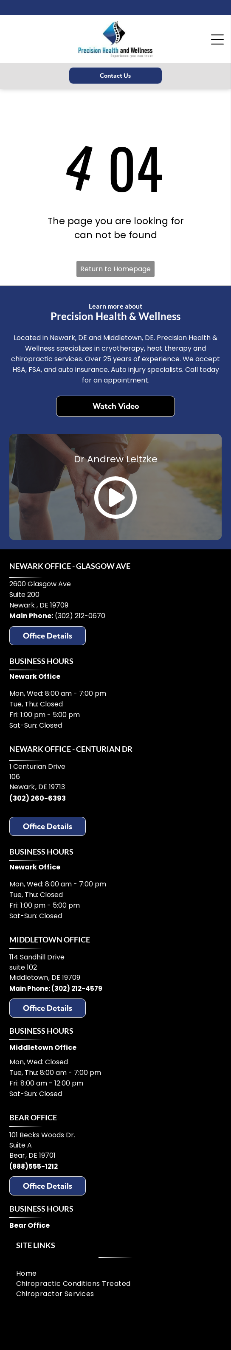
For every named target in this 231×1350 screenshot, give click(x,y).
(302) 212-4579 (76, 988)
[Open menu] (217, 39)
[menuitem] (115, 1273)
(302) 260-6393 (37, 798)
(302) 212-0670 (80, 616)
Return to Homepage (115, 269)
